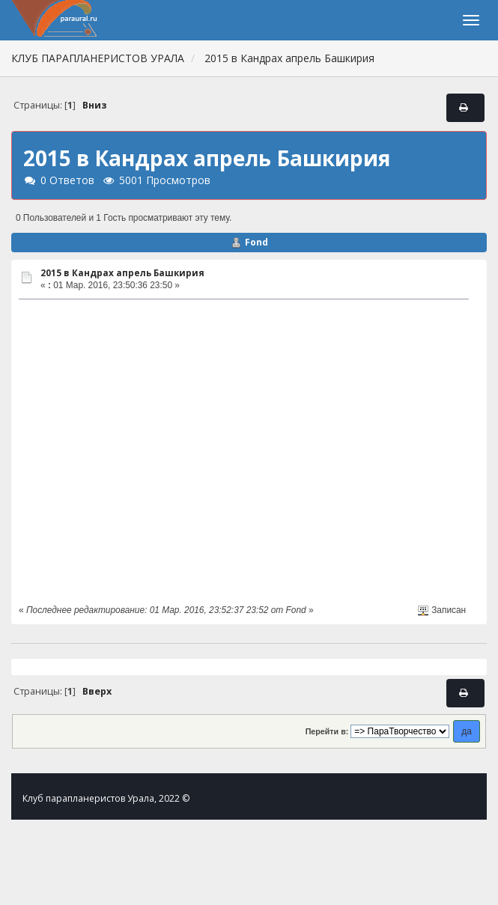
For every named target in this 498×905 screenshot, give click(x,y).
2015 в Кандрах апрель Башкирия (122, 272)
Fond (256, 242)
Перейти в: (327, 731)
